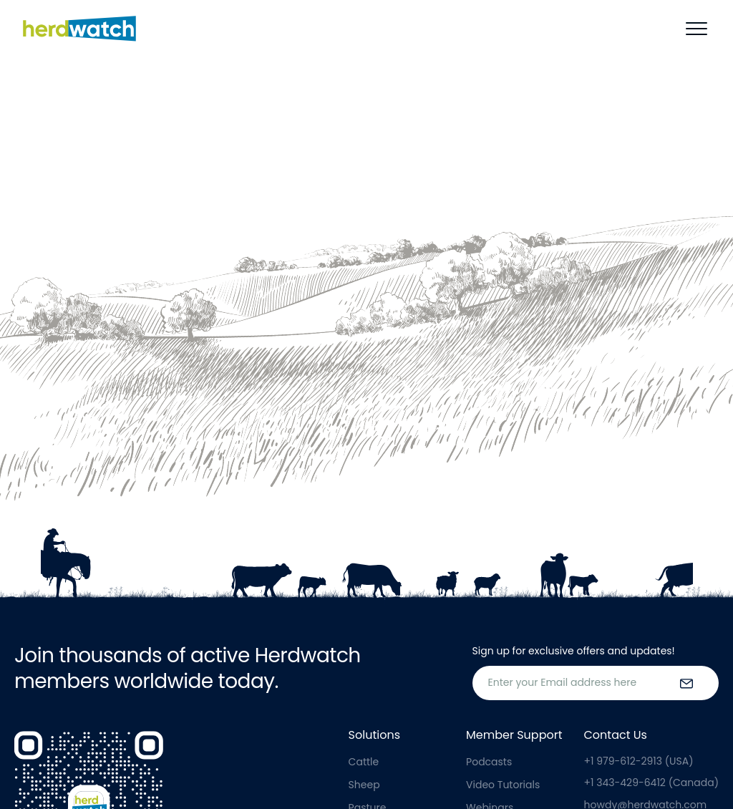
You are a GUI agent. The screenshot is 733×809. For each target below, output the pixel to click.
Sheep (364, 784)
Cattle (364, 762)
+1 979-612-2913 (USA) (639, 761)
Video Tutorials (503, 784)
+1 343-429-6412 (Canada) (651, 782)
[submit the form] (686, 683)
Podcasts (489, 762)
